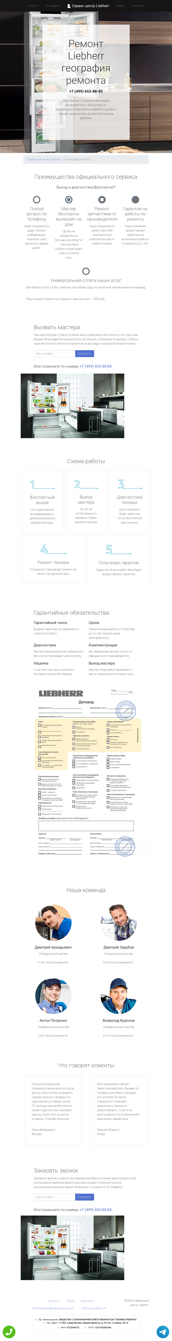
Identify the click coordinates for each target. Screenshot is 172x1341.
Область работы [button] (92, 1308)
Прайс (120, 5)
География (53, 5)
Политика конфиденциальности (53, 1308)
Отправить (85, 353)
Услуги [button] (31, 5)
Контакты (138, 5)
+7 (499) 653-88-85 (86, 91)
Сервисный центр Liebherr (43, 159)
